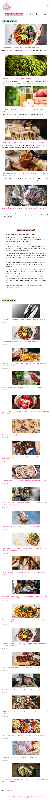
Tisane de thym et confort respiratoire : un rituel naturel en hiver (25, 209)
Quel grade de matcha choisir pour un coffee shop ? (22, 78)
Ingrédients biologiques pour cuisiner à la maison (21, 47)
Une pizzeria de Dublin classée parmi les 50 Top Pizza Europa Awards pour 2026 (26, 364)
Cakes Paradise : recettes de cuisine (20, 796)
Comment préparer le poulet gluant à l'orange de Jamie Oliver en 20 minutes (24, 549)
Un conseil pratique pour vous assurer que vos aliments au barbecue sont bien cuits (25, 504)
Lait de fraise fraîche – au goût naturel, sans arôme (22, 757)
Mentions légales (34, 796)
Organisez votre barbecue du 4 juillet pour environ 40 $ (23, 735)
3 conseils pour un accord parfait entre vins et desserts (23, 142)
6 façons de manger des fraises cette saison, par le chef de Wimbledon (25, 412)
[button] (44, 6)
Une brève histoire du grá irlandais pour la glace (21, 526)
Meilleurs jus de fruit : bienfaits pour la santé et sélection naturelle (24, 110)
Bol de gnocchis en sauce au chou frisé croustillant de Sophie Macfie (23, 621)
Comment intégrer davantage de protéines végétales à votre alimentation (24, 645)
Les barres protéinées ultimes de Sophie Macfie (20, 668)
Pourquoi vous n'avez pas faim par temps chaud (21, 689)
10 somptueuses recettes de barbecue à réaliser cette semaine (23, 458)
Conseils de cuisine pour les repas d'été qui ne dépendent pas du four (25, 712)
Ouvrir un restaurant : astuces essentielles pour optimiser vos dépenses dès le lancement (24, 597)
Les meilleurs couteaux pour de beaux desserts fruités (23, 320)
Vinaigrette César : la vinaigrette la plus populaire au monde (23, 388)
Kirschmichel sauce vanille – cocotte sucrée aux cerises (24, 481)
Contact (42, 796)
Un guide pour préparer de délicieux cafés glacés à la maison (23, 573)
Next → (10, 790)
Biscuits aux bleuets (10, 435)
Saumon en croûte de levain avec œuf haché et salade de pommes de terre (25, 780)
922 (6, 790)
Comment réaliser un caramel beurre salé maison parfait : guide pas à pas (25, 174)
